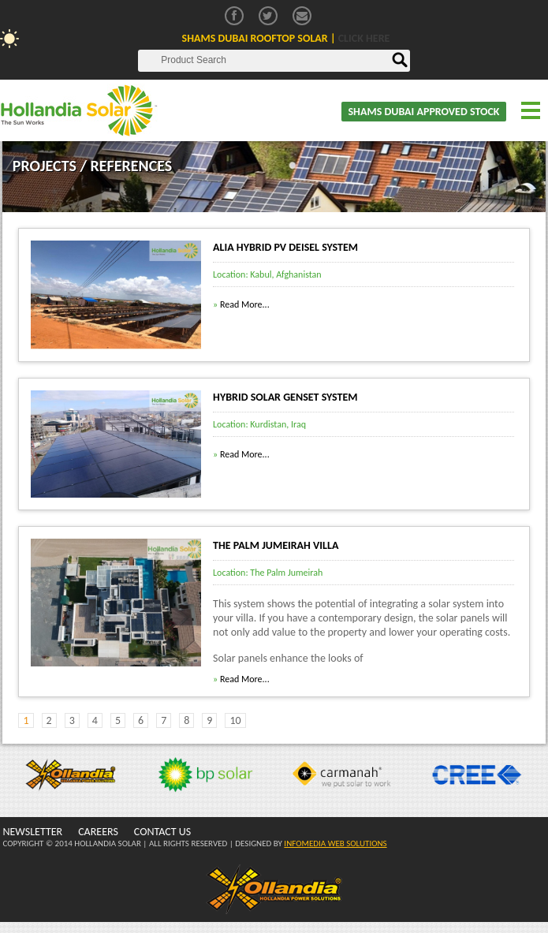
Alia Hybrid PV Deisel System (285, 247)
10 (234, 720)
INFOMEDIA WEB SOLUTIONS (335, 843)
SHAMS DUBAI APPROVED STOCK (423, 111)
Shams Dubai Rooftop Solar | (286, 38)
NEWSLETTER (32, 831)
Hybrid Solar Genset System (285, 397)
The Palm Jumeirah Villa (275, 545)
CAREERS (98, 831)
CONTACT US (162, 831)
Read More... (241, 304)
